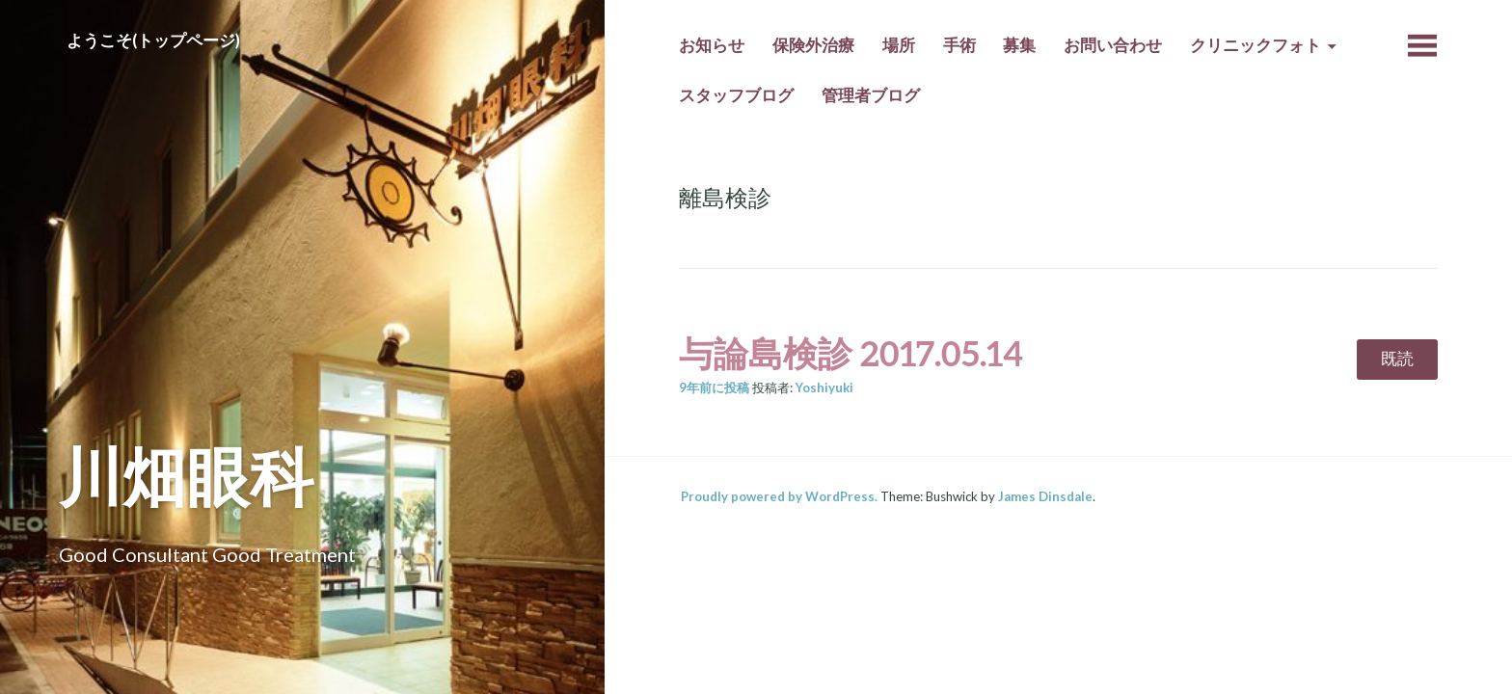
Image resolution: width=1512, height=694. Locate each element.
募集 (1019, 45)
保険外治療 (813, 45)
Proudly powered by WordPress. (779, 496)
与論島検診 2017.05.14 (851, 353)
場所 (898, 45)
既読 (1397, 358)
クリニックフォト (1255, 45)
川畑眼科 (186, 476)
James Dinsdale (1045, 496)
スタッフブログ (736, 95)
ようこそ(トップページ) (153, 40)
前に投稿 (714, 387)
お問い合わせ (1113, 45)
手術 (959, 45)
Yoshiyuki (824, 387)
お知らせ (711, 45)
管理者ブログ (871, 95)
